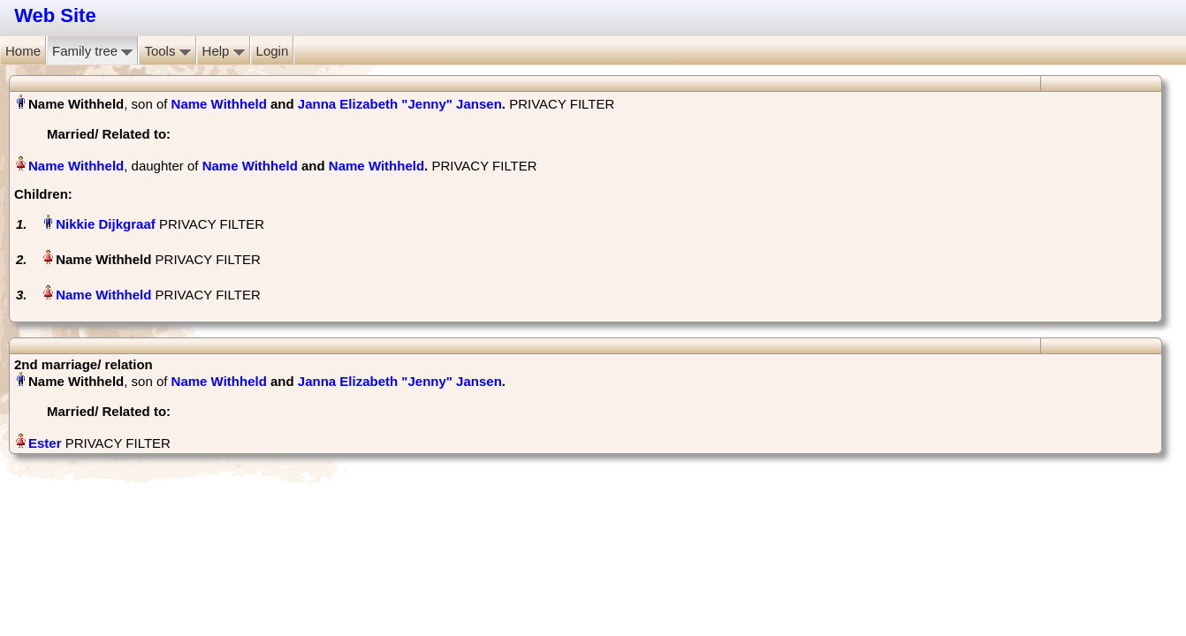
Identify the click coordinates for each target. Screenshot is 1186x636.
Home (23, 50)
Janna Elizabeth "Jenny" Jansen (400, 103)
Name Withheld (219, 103)
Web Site (55, 15)
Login (272, 50)
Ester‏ (45, 442)
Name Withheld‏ (76, 165)
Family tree (92, 50)
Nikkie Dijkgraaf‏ (106, 223)
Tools (167, 50)
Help (223, 50)
